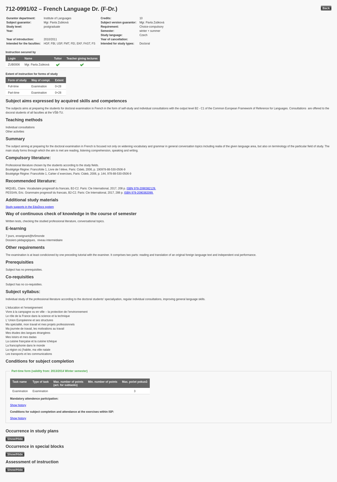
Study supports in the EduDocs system (30, 207)
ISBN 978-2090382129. (141, 188)
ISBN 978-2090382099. (138, 192)
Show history (18, 405)
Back (326, 8)
